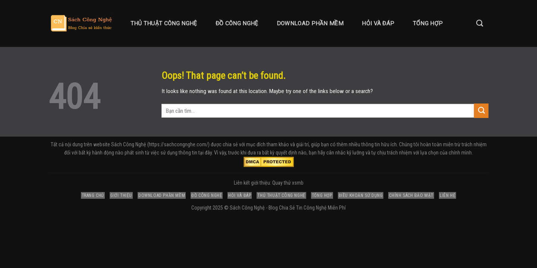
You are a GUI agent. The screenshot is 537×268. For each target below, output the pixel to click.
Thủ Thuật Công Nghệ (164, 23)
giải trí (302, 144)
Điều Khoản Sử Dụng (361, 195)
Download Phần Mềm (310, 23)
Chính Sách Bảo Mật (411, 195)
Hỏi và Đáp (378, 23)
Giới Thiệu (121, 195)
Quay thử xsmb (288, 183)
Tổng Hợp (428, 23)
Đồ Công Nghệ (237, 23)
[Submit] (481, 110)
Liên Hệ (447, 195)
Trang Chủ (93, 195)
